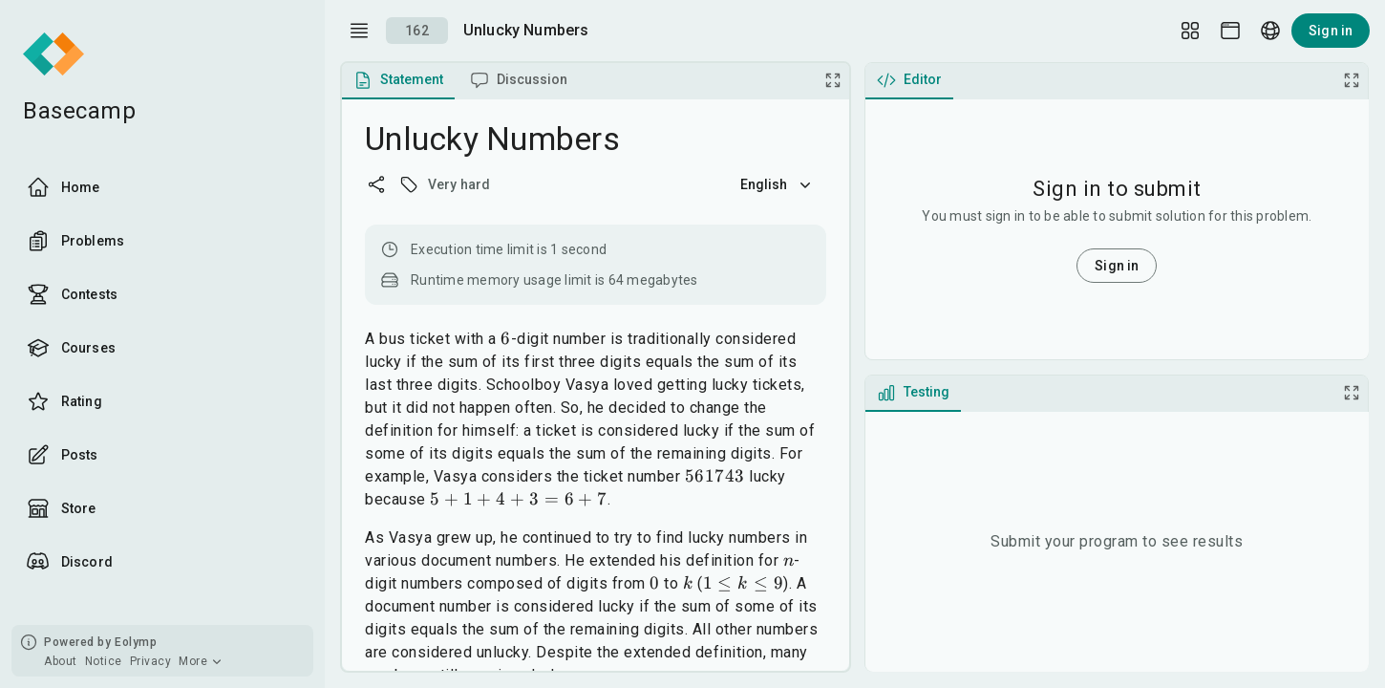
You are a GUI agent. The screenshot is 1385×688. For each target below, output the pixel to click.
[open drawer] (359, 30)
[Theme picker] (1230, 30)
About (60, 661)
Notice (103, 661)
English (777, 184)
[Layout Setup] (1190, 30)
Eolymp (136, 642)
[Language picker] (1270, 30)
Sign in (1331, 30)
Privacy (151, 661)
